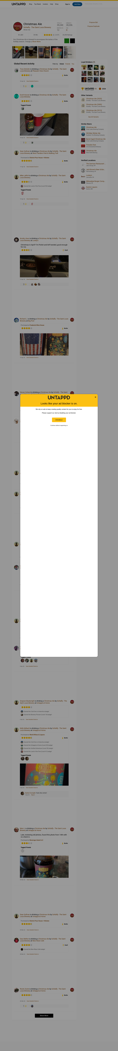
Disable (59, 420)
